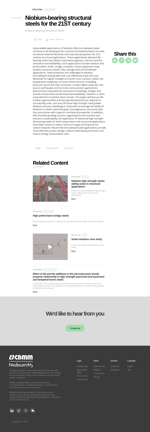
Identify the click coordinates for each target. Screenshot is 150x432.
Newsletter (115, 369)
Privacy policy (82, 366)
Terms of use (82, 376)
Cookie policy (82, 379)
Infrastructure (52, 148)
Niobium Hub (99, 366)
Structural (68, 148)
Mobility (97, 369)
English (130, 366)
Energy (96, 377)
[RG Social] (18, 410)
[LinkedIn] (12, 410)
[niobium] (21, 366)
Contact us (75, 328)
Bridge (38, 148)
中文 (129, 369)
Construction (99, 373)
